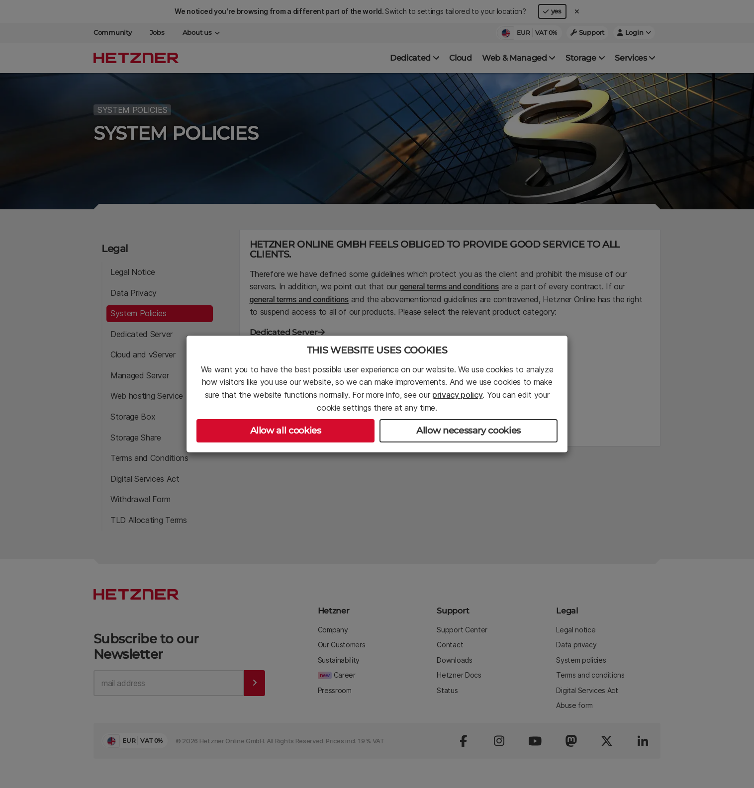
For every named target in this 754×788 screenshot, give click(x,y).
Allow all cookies (285, 430)
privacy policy (457, 395)
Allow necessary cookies (468, 430)
